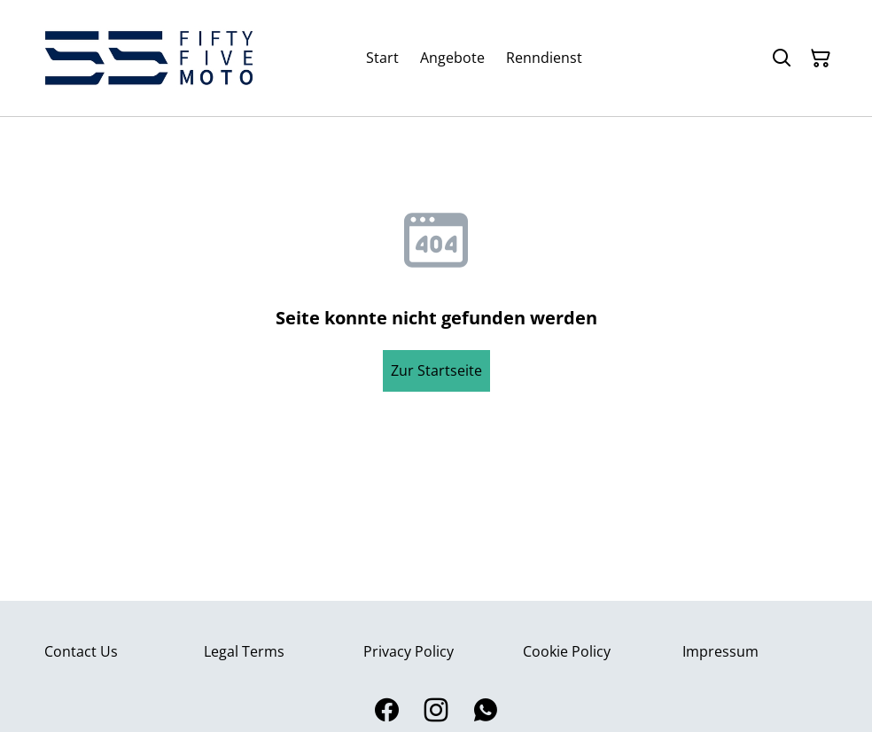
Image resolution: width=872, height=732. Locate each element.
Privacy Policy (408, 651)
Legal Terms (244, 651)
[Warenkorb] (820, 58)
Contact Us (81, 651)
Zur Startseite (436, 370)
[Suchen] (781, 58)
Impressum (720, 651)
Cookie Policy (567, 651)
